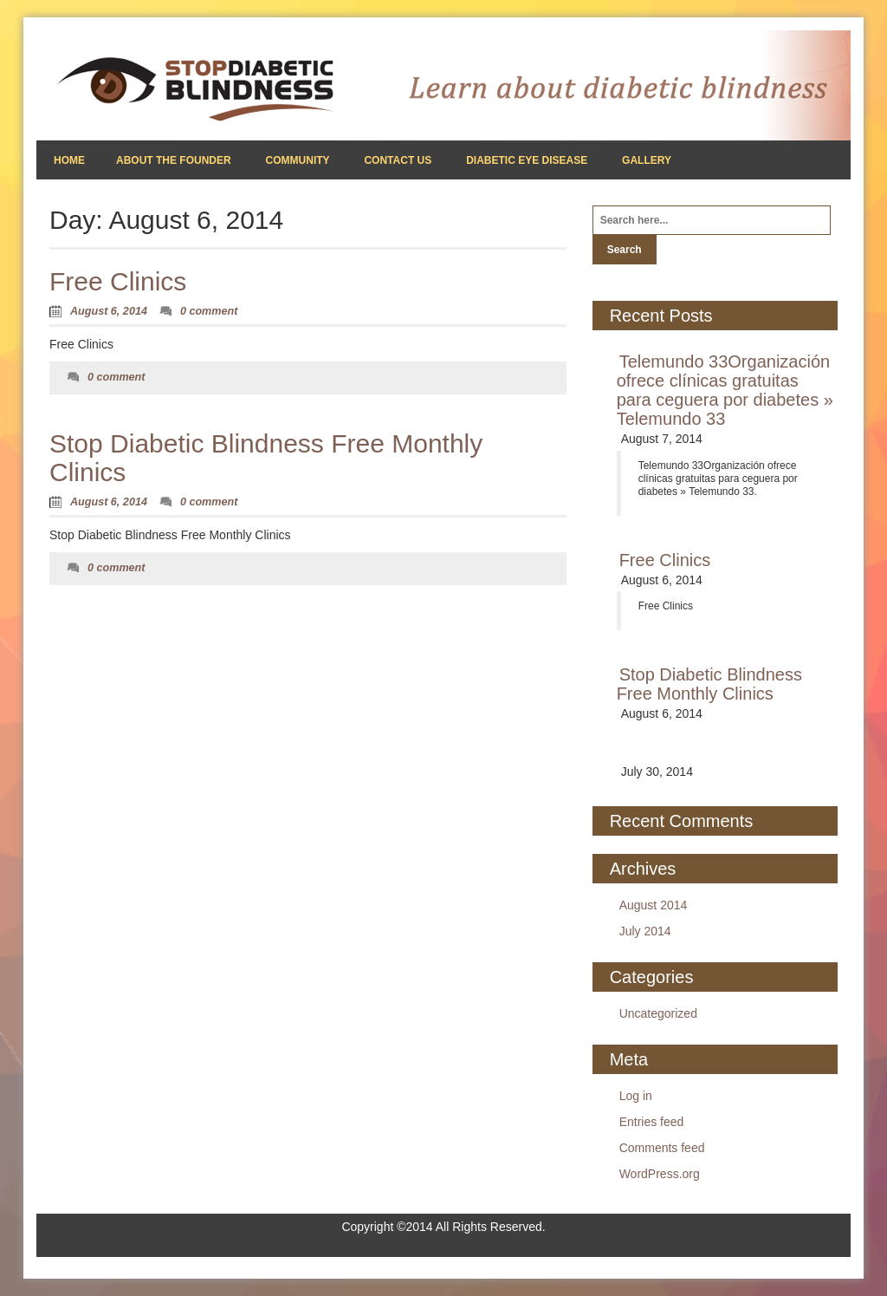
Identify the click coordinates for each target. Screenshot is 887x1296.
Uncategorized (658, 1013)
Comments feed (662, 1148)
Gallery (646, 160)
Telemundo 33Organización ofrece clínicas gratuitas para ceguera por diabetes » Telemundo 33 (725, 390)
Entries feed (651, 1122)
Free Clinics (117, 281)
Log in (635, 1096)
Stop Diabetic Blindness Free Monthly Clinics (709, 684)
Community (298, 160)
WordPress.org (659, 1174)
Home (69, 160)
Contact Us (397, 160)
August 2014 (653, 905)
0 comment (209, 311)
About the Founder (173, 160)
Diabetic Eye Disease (526, 160)
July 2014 (645, 931)
